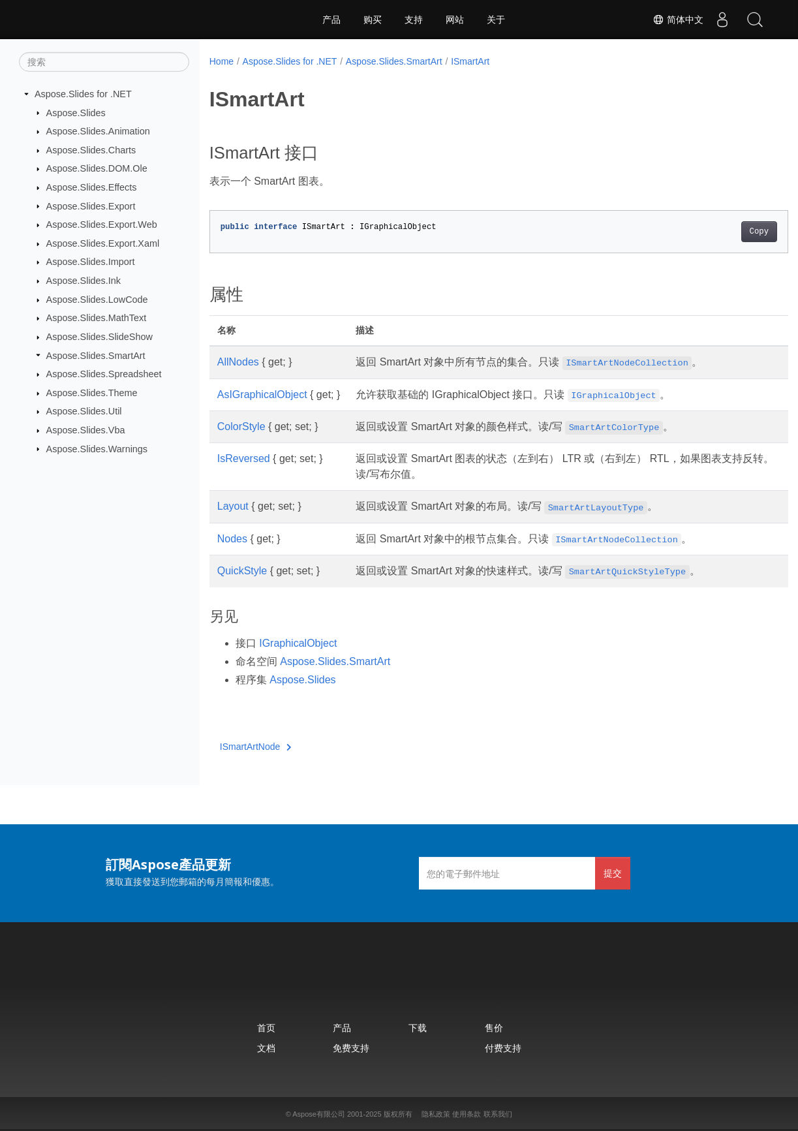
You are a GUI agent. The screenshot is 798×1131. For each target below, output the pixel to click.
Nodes (232, 538)
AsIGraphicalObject (262, 394)
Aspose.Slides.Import (90, 261)
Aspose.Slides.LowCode (97, 299)
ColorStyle (241, 426)
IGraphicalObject (298, 643)
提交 (613, 873)
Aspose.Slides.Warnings (96, 448)
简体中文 (677, 19)
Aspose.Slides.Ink (83, 280)
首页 (266, 1027)
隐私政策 (436, 1114)
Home (221, 61)
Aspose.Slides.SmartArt (96, 355)
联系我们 (497, 1114)
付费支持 (503, 1048)
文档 (266, 1048)
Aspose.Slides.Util (84, 411)
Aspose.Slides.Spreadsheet (104, 374)
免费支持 (351, 1048)
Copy (718, 231)
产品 (331, 19)
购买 (372, 19)
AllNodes (238, 361)
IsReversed (243, 458)
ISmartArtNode (256, 746)
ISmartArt (470, 61)
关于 (496, 19)
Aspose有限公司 (318, 1114)
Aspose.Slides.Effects (91, 187)
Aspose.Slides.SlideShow (99, 337)
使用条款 (466, 1114)
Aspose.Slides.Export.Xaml (103, 243)
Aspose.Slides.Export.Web (101, 224)
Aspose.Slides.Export (91, 205)
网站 (455, 19)
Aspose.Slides (76, 112)
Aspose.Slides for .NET (83, 94)
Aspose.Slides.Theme (92, 393)
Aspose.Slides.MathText (96, 318)
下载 (417, 1027)
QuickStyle (242, 570)
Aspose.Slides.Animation (98, 131)
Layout (233, 506)
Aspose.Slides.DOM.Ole (96, 168)
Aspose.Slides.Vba (85, 430)
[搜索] (104, 62)
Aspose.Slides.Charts (91, 150)
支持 (414, 19)
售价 (494, 1027)
